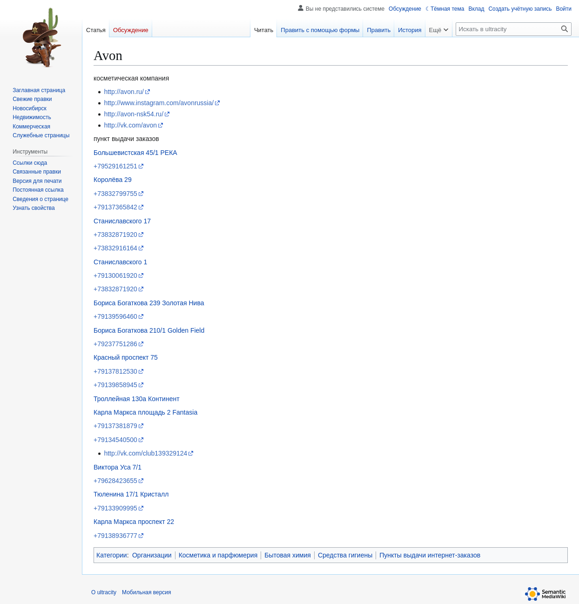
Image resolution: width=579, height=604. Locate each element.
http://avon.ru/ (124, 91)
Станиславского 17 (122, 221)
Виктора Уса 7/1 (117, 467)
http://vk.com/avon (130, 125)
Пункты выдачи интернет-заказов (429, 555)
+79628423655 (115, 480)
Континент (164, 399)
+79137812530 (115, 371)
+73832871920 (115, 234)
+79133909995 (115, 508)
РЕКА (169, 152)
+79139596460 (115, 316)
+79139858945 (115, 385)
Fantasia (184, 412)
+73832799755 (115, 193)
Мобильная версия (146, 592)
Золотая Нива (183, 303)
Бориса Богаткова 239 (127, 303)
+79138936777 (115, 535)
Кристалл (154, 494)
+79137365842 (115, 207)
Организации (152, 555)
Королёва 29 (113, 179)
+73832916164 (115, 248)
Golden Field (186, 330)
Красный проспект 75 (126, 357)
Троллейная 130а (120, 399)
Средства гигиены (345, 555)
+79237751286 (115, 344)
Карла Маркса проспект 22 (134, 521)
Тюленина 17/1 (116, 494)
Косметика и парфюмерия (218, 555)
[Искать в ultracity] (514, 29)
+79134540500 (115, 439)
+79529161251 (115, 166)
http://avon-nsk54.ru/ (133, 114)
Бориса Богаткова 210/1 (130, 330)
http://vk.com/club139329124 (145, 453)
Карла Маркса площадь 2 (132, 412)
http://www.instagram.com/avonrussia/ (159, 103)
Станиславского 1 (120, 262)
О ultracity (103, 592)
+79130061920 (115, 275)
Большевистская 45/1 (126, 152)
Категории (111, 555)
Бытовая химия (287, 555)
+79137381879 (115, 426)
